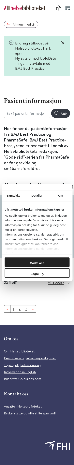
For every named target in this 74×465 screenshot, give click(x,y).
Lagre (37, 273)
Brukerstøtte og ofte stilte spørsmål (30, 413)
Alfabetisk (56, 282)
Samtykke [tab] (13, 195)
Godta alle (37, 263)
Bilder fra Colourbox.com (22, 378)
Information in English (20, 372)
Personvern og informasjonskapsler (30, 358)
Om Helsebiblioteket (19, 351)
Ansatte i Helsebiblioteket (23, 406)
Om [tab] (60, 195)
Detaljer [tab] (37, 195)
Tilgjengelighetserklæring (22, 365)
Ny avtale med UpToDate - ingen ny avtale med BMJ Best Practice (35, 63)
